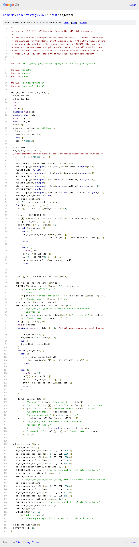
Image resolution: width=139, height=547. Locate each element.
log (74, 22)
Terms (35, 542)
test (54, 15)
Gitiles (19, 542)
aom (20, 15)
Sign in (132, 4)
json (133, 542)
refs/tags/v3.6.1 (35, 15)
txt (126, 542)
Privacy (26, 542)
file (66, 22)
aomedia (8, 15)
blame (83, 22)
